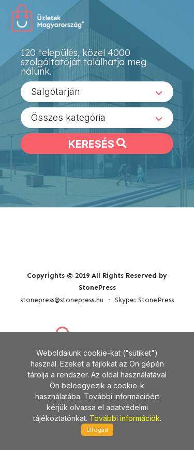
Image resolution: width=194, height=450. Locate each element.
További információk (124, 418)
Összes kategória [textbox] (68, 117)
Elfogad (97, 429)
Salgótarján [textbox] (55, 91)
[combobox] (97, 91)
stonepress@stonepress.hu (61, 300)
